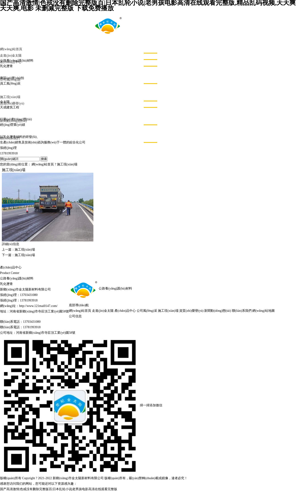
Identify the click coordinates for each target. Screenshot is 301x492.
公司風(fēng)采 (147, 310)
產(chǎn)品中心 (125, 310)
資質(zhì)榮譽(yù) (191, 310)
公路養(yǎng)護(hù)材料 (16, 278)
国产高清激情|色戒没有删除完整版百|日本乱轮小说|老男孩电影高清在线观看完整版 (58, 489)
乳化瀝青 (6, 284)
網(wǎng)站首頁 (43, 164)
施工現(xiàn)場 (67, 164)
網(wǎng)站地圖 (263, 310)
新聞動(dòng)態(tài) (217, 310)
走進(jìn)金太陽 (103, 310)
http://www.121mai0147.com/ (38, 306)
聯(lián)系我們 (242, 310)
